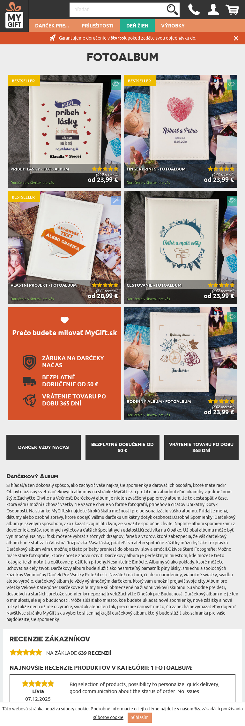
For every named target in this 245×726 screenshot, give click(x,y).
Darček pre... (52, 26)
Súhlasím (140, 717)
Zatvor (236, 38)
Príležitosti (98, 26)
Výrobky (173, 26)
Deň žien (137, 26)
